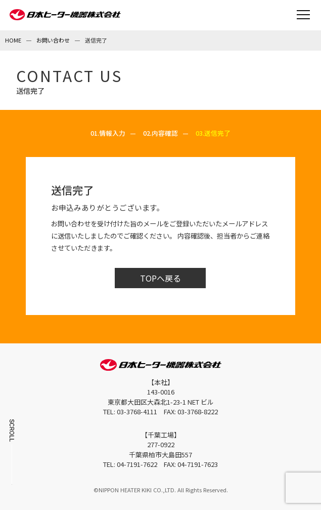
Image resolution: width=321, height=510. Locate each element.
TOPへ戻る (160, 278)
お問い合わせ (53, 40)
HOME (13, 40)
